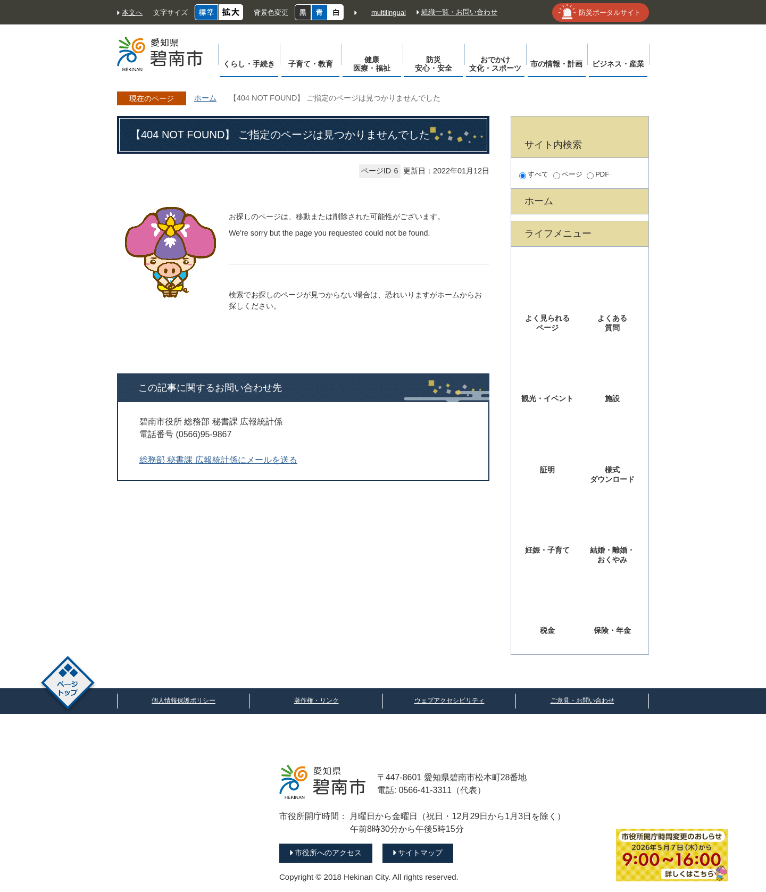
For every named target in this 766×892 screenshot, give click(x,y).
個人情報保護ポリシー (183, 700)
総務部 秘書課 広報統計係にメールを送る (218, 459)
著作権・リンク (316, 700)
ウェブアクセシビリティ (449, 700)
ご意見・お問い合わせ (582, 700)
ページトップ (67, 684)
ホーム (205, 98)
